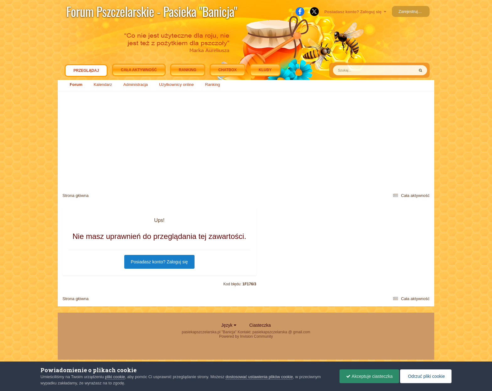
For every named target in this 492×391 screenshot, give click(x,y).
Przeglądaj (86, 72)
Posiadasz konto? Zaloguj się (355, 11)
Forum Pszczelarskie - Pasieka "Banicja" (151, 11)
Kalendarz (103, 84)
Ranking (212, 84)
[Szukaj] (359, 70)
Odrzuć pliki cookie (426, 376)
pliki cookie (115, 376)
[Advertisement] (246, 141)
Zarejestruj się (411, 11)
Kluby (265, 70)
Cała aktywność (139, 70)
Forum (76, 84)
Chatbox (227, 70)
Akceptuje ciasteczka (369, 376)
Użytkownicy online (176, 84)
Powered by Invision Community (246, 336)
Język (228, 325)
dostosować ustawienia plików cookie (259, 376)
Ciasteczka (259, 325)
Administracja (135, 84)
